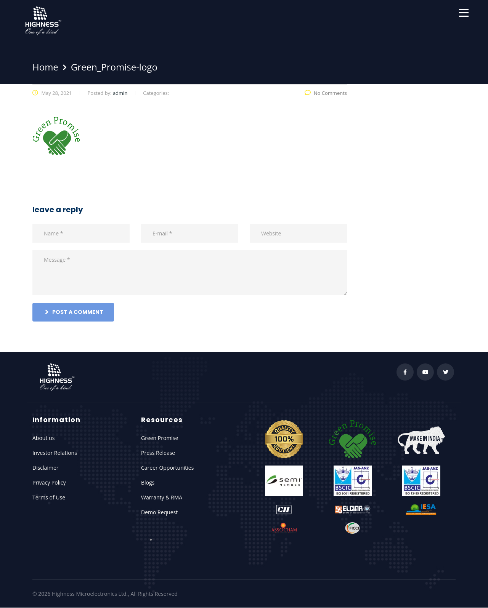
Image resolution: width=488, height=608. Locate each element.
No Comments (326, 93)
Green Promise (159, 438)
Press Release (158, 452)
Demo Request (159, 512)
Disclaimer (45, 467)
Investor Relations (54, 452)
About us (43, 438)
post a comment (74, 312)
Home (45, 67)
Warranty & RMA (161, 497)
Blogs (147, 482)
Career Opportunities (167, 467)
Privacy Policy (49, 482)
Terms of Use (48, 497)
